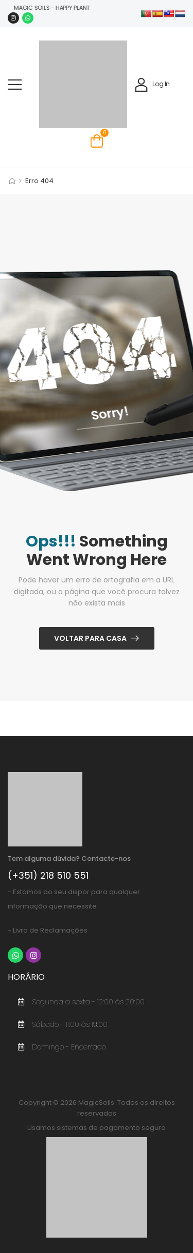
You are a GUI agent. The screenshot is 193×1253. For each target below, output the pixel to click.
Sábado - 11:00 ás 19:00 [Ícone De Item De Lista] (60, 1024)
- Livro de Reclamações (47, 930)
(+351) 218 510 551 (48, 875)
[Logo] (83, 84)
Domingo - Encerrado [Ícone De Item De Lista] (59, 1047)
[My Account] (152, 84)
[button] (15, 84)
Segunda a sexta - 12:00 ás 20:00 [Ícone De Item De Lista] (79, 1002)
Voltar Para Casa (90, 638)
